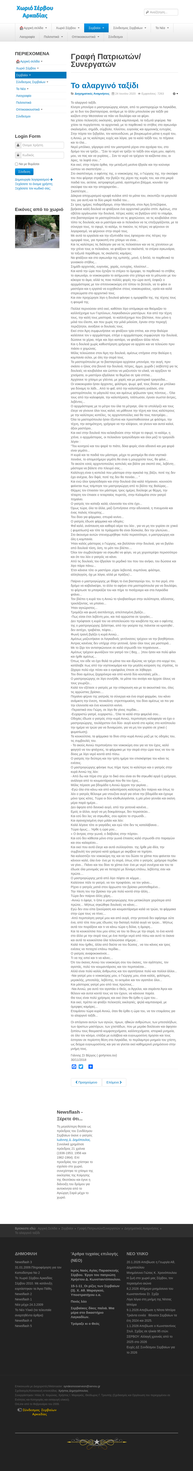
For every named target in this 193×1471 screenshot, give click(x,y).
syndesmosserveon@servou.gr (82, 1386)
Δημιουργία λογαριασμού (34, 179)
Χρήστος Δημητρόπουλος (73, 1390)
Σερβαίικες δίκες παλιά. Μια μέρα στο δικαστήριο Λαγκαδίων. (93, 1312)
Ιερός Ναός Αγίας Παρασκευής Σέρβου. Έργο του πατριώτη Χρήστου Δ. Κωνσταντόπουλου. (96, 1274)
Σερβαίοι (96, 28)
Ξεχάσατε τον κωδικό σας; (33, 188)
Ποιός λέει (79, 1301)
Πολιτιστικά (53, 37)
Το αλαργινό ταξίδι (105, 85)
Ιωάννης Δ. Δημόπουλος (73, 1140)
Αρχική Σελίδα (47, 1228)
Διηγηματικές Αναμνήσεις (141, 1228)
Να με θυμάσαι (27, 164)
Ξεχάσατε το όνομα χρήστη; (34, 184)
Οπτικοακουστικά (85, 37)
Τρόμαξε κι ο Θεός (85, 1323)
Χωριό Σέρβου (68, 28)
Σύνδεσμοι (115, 37)
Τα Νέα (162, 28)
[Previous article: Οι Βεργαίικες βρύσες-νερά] (86, 1082)
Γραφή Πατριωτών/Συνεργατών (98, 1228)
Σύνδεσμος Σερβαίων (129, 28)
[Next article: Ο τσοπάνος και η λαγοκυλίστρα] (114, 1082)
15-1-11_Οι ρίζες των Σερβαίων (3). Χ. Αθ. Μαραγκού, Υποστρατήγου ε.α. (95, 1290)
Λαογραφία (27, 37)
